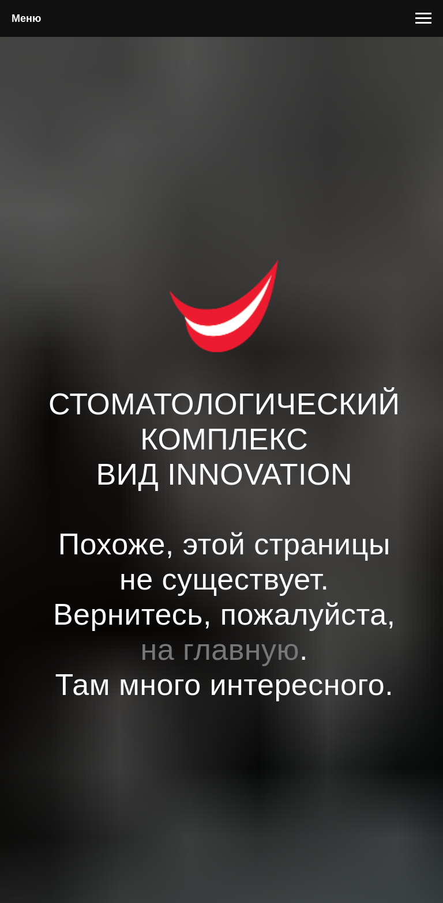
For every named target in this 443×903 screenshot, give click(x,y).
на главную (220, 649)
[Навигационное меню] (423, 18)
